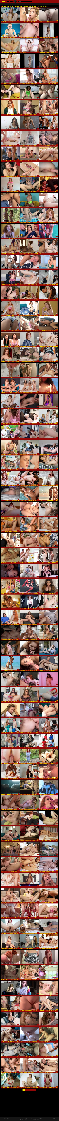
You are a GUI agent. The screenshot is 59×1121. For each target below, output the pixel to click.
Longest (15, 4)
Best (6, 4)
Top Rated (21, 4)
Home (2, 4)
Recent (10, 4)
